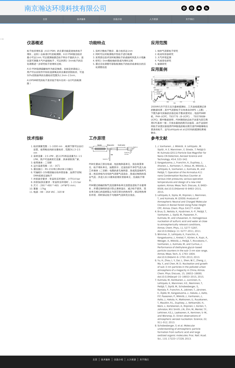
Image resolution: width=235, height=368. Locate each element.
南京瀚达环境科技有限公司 (65, 8)
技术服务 (81, 19)
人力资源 (153, 19)
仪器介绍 (117, 19)
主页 (45, 19)
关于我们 (190, 19)
